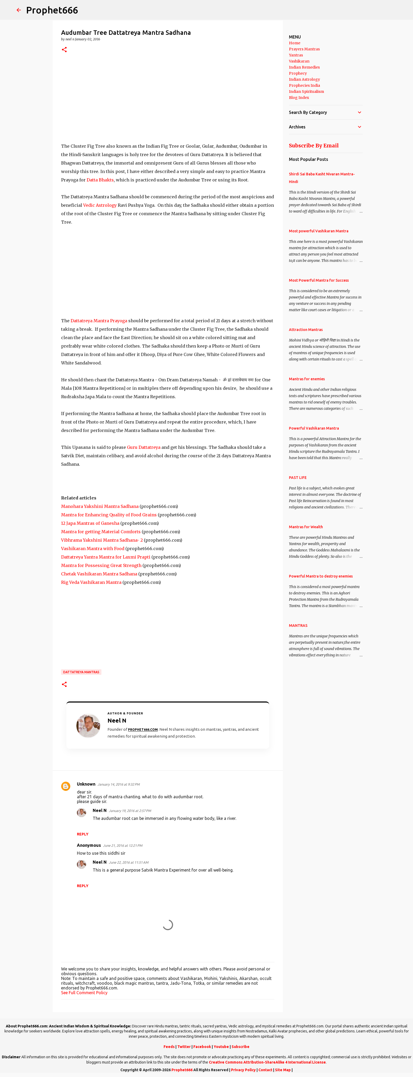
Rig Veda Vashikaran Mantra (91, 582)
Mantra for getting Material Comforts (101, 531)
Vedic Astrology (100, 205)
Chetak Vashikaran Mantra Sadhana (99, 573)
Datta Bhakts (100, 179)
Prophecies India (304, 85)
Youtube (221, 1047)
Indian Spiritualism (306, 91)
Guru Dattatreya (143, 447)
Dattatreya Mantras (81, 672)
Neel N (100, 810)
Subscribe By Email (314, 145)
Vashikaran (299, 61)
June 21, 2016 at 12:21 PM (122, 845)
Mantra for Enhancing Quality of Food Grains (109, 514)
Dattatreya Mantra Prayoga (99, 320)
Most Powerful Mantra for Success (319, 280)
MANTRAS (298, 625)
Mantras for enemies (307, 379)
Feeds (169, 1047)
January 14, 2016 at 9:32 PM (118, 784)
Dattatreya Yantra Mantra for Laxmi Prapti (105, 557)
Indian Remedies (304, 67)
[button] (64, 50)
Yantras (296, 55)
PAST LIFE (298, 477)
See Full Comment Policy (84, 992)
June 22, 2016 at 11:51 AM (128, 862)
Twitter (184, 1047)
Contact (265, 1070)
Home (294, 43)
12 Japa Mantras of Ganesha (90, 523)
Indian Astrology (304, 79)
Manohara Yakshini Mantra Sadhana (100, 506)
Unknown (86, 784)
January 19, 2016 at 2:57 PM (130, 810)
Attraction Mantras (306, 330)
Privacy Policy (243, 1070)
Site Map (283, 1070)
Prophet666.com (143, 729)
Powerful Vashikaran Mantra (314, 428)
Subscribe (240, 1047)
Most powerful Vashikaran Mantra (318, 231)
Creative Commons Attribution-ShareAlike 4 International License (267, 1062)
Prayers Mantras (304, 49)
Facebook (202, 1047)
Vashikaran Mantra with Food (92, 548)
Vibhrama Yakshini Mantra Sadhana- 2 (102, 540)
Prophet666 (52, 9)
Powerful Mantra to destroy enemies (321, 576)
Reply (82, 834)
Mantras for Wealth (306, 527)
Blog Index (299, 97)
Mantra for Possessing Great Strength (101, 565)
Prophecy (298, 73)
